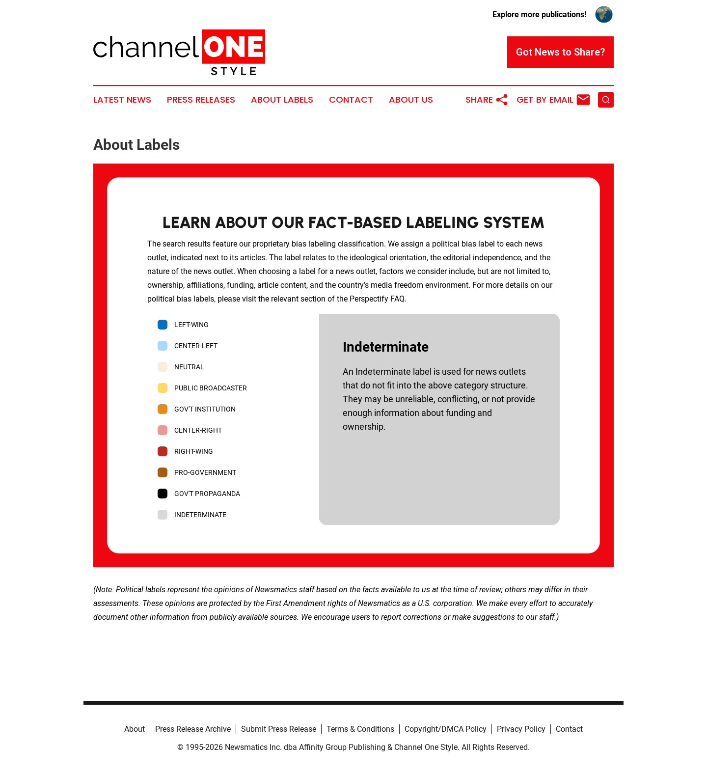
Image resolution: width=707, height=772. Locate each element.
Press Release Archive (193, 729)
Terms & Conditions (360, 729)
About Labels (282, 99)
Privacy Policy (521, 729)
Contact (351, 99)
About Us (411, 99)
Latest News (122, 99)
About (134, 729)
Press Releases (201, 99)
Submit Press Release (278, 729)
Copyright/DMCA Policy (446, 729)
